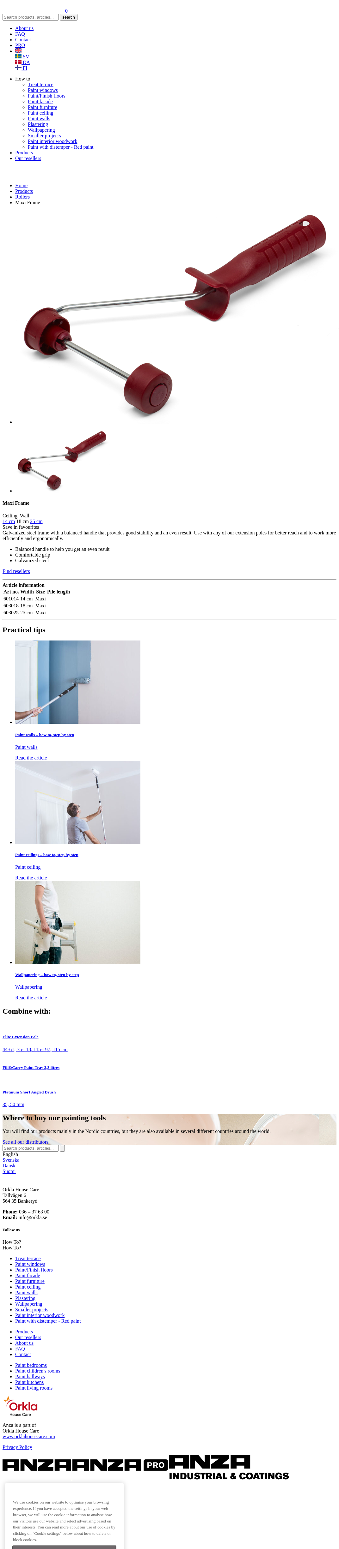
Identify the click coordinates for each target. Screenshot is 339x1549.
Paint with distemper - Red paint (61, 147)
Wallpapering (41, 130)
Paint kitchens (29, 1382)
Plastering (38, 124)
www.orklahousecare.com (29, 1436)
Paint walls (39, 118)
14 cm (9, 521)
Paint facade (40, 101)
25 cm (36, 521)
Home (21, 185)
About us (24, 28)
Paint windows (43, 90)
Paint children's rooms (37, 1370)
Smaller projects (44, 135)
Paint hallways (30, 1376)
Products (24, 152)
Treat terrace (40, 84)
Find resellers (16, 571)
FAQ (20, 34)
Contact (23, 39)
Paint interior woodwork (52, 141)
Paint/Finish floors (46, 95)
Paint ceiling (40, 113)
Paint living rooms (33, 1388)
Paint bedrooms (31, 1365)
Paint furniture (42, 107)
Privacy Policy (17, 1447)
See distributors (25, 1142)
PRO (20, 45)
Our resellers (28, 158)
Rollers (22, 197)
